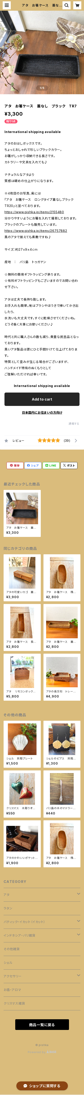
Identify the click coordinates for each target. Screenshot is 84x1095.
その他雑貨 (12, 949)
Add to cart (42, 399)
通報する (74, 423)
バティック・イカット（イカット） (24, 922)
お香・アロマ (12, 990)
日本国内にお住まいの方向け (42, 412)
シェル (8, 962)
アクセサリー (13, 976)
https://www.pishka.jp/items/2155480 (34, 212)
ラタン (8, 908)
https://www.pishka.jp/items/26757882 (35, 231)
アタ (7, 894)
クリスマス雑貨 (14, 1003)
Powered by (42, 1052)
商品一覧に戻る (42, 1025)
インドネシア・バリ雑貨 (19, 935)
